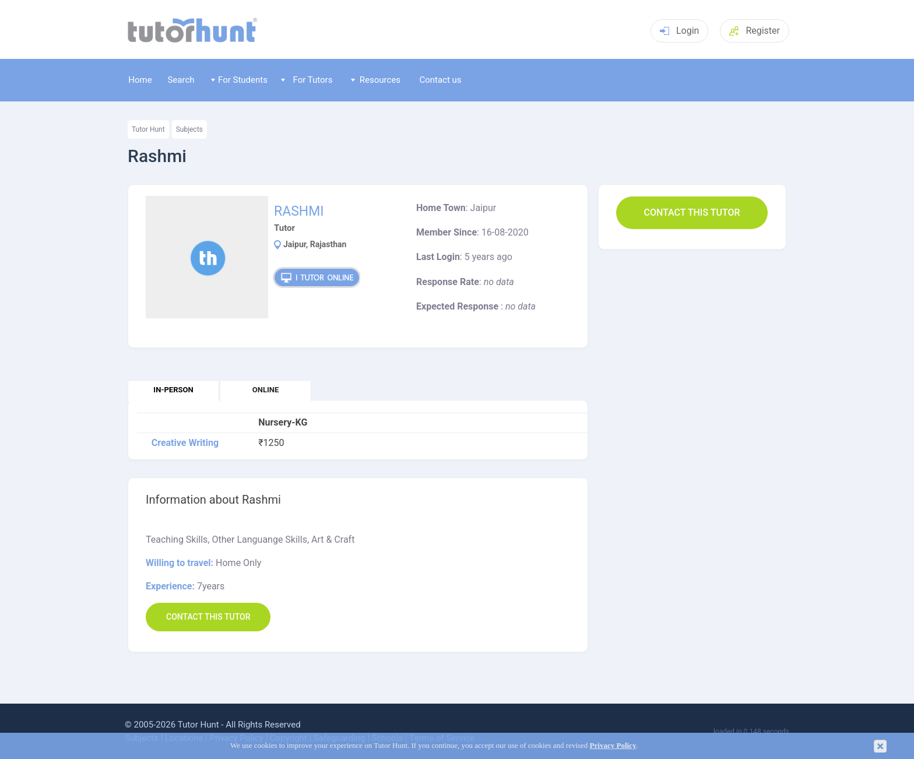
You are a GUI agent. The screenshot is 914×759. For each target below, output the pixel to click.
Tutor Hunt (148, 129)
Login (679, 30)
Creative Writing (185, 443)
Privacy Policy (613, 746)
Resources (376, 80)
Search (180, 80)
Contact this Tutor (692, 212)
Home (140, 80)
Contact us (440, 80)
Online (265, 389)
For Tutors (307, 80)
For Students (239, 80)
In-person (173, 389)
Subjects (189, 129)
